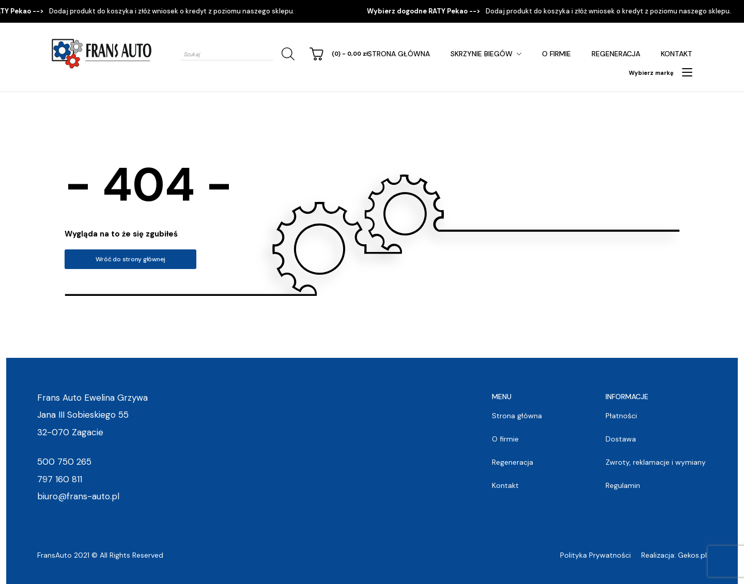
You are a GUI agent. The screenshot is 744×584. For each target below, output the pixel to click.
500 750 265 (64, 461)
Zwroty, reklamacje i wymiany (656, 462)
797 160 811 (59, 479)
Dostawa (621, 439)
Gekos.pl (692, 555)
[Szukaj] (286, 54)
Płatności (621, 415)
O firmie (556, 53)
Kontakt (676, 53)
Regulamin (623, 485)
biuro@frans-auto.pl (78, 496)
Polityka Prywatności (595, 555)
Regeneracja (616, 53)
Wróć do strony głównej (131, 259)
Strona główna (399, 53)
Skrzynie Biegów (482, 53)
